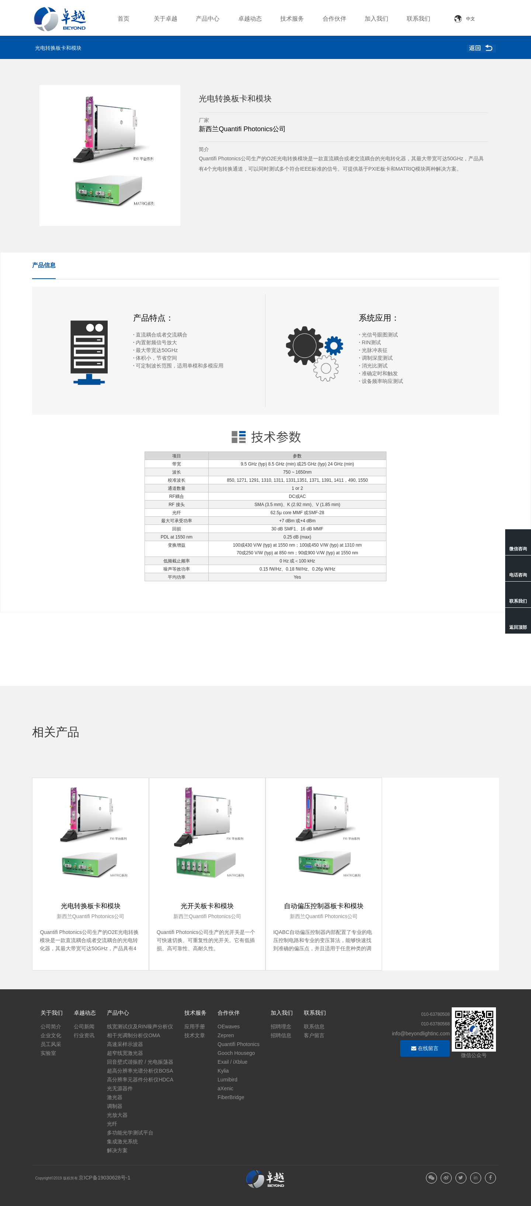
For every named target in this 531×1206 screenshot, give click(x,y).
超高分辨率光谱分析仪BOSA (140, 1071)
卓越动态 (250, 18)
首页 (123, 18)
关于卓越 (165, 18)
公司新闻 (84, 1026)
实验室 (48, 1053)
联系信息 (314, 1026)
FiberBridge (231, 1097)
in (475, 1178)
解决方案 (117, 1150)
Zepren (226, 1035)
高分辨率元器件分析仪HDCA (140, 1080)
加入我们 (376, 18)
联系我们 (418, 18)
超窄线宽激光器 (125, 1053)
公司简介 (51, 1026)
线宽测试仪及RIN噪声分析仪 (140, 1026)
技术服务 (292, 18)
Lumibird (227, 1080)
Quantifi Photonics (239, 1044)
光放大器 (117, 1115)
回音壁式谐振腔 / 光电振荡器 (140, 1062)
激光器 (114, 1097)
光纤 (112, 1124)
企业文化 (51, 1035)
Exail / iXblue (232, 1062)
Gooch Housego (236, 1053)
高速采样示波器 (125, 1044)
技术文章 (194, 1035)
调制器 (114, 1106)
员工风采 (51, 1044)
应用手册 (194, 1026)
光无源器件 (120, 1088)
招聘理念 (281, 1026)
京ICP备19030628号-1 (104, 1178)
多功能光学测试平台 (130, 1133)
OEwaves (229, 1026)
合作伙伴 (334, 18)
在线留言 (424, 1048)
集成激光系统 (122, 1141)
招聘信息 (281, 1035)
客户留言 (314, 1035)
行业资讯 (84, 1035)
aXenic (225, 1088)
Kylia (223, 1071)
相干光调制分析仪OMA (133, 1035)
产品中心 (207, 18)
